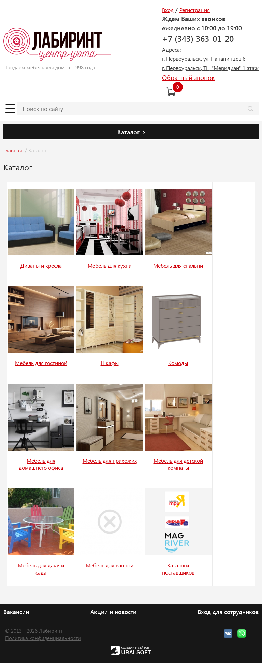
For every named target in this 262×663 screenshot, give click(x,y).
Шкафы (110, 363)
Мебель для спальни (178, 265)
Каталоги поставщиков (178, 569)
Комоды (178, 363)
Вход (168, 9)
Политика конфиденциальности (43, 638)
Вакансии (16, 612)
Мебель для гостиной (41, 363)
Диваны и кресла (41, 265)
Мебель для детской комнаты (178, 464)
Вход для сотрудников (228, 612)
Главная (12, 150)
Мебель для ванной (109, 565)
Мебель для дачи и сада (41, 569)
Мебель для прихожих (110, 460)
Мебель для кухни (110, 265)
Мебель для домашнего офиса (41, 464)
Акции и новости (113, 612)
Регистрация (194, 9)
